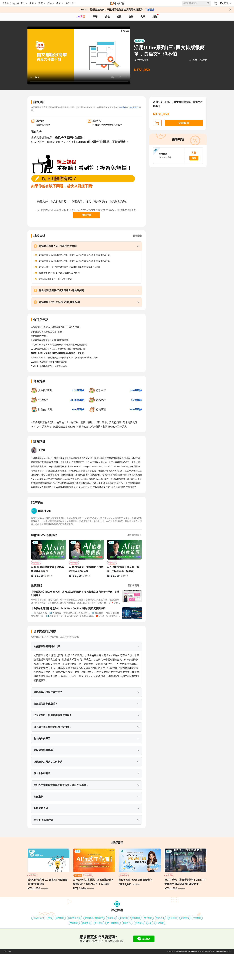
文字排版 (148, 917)
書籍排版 (111, 917)
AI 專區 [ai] (81, 16)
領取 (194, 158)
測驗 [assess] (131, 16)
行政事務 (160, 922)
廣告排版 (98, 922)
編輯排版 (86, 922)
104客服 (6, 951)
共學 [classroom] (143, 16)
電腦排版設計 (74, 917)
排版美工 (160, 917)
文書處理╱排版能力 (94, 917)
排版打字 (127, 922)
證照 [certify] (119, 16)
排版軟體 (136, 917)
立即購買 (183, 123)
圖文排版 (60, 917)
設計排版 (172, 917)
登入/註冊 (224, 3)
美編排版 (185, 917)
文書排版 (74, 922)
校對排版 (139, 922)
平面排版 (197, 917)
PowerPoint (38, 917)
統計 (150, 922)
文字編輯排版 (113, 922)
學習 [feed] (95, 16)
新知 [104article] (155, 16)
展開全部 (86, 215)
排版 (50, 917)
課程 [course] (107, 16)
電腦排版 (124, 917)
